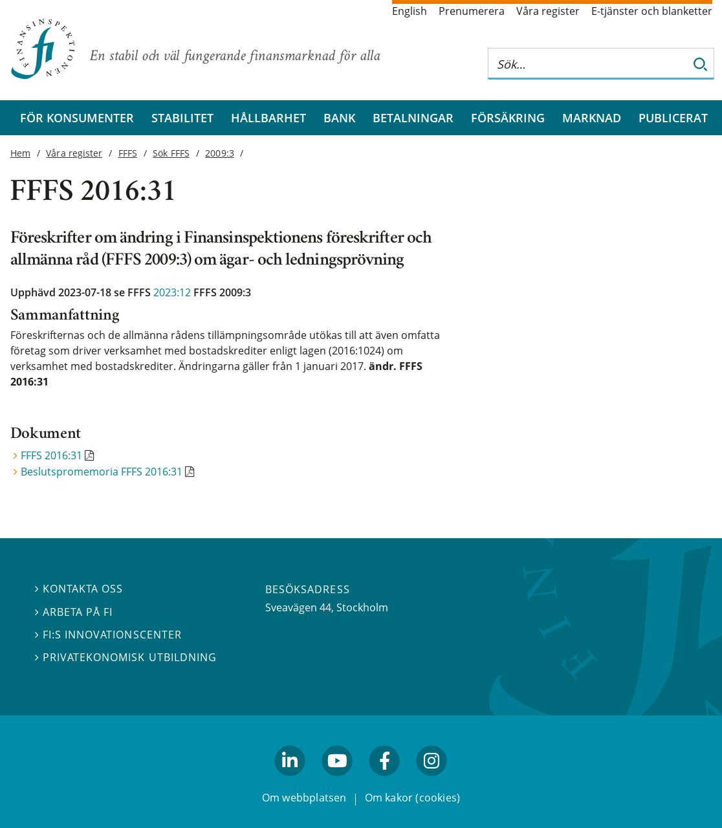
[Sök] (701, 64)
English (409, 11)
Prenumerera (472, 11)
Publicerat (673, 117)
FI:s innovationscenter (108, 634)
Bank (339, 117)
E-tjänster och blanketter (651, 11)
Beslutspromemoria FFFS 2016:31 (101, 471)
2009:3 (219, 153)
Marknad (591, 117)
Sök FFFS (171, 153)
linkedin (290, 781)
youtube (337, 781)
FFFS (127, 153)
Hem (20, 153)
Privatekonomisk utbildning (126, 657)
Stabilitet (182, 117)
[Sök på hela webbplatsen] (588, 64)
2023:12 (172, 292)
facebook (385, 781)
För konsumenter (77, 117)
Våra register (548, 11)
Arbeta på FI (74, 611)
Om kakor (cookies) (412, 797)
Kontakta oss (79, 589)
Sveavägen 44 (298, 607)
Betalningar (413, 117)
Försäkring (508, 117)
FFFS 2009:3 (222, 292)
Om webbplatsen (304, 797)
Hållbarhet (268, 117)
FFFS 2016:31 (51, 455)
